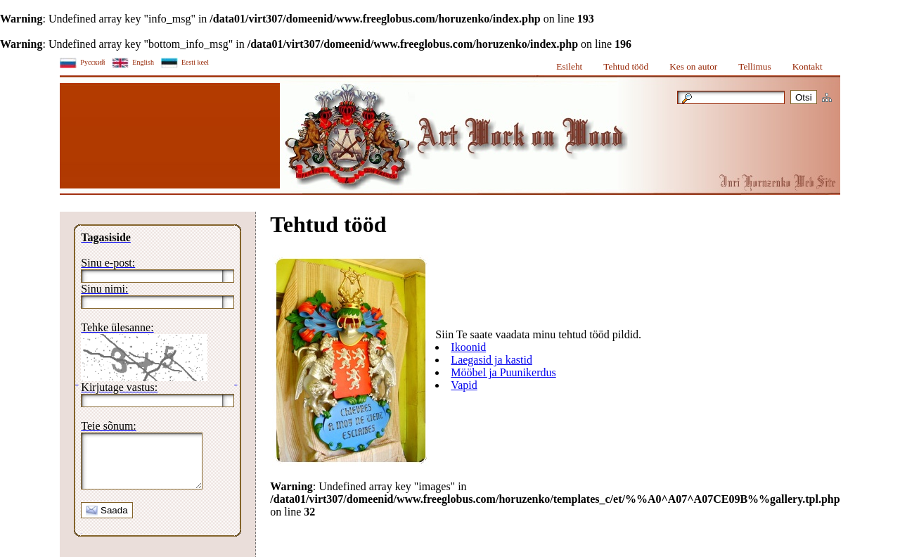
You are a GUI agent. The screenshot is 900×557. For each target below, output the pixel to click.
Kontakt (807, 66)
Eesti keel (195, 62)
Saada (106, 521)
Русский (92, 62)
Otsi (803, 97)
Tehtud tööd (625, 66)
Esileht (569, 66)
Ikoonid (468, 347)
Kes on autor (693, 66)
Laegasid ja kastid (491, 360)
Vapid (464, 385)
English (143, 62)
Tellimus (754, 66)
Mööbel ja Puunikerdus (503, 372)
